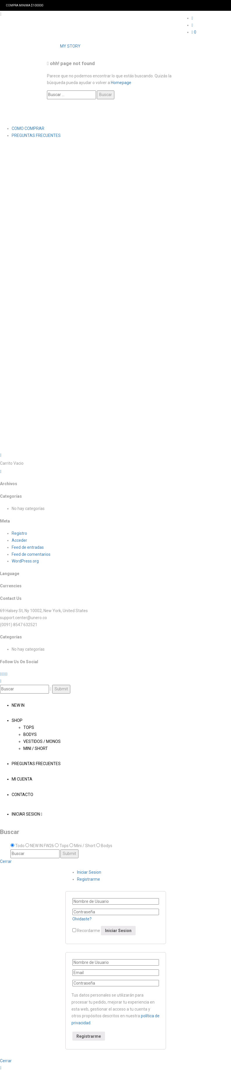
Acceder (19, 540)
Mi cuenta (22, 779)
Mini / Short (35, 748)
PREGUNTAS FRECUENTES (36, 135)
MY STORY (70, 46)
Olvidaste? (82, 919)
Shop (17, 720)
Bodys (30, 734)
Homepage (121, 82)
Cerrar (6, 861)
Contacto (22, 794)
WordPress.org (25, 561)
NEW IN (18, 705)
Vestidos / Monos (42, 741)
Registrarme (88, 879)
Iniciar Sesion (27, 814)
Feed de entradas (28, 547)
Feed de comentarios (31, 554)
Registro (19, 533)
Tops (28, 727)
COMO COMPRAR (28, 128)
